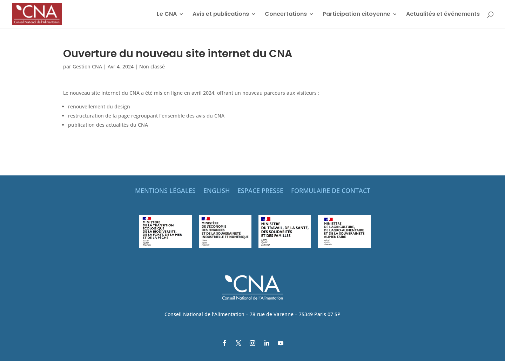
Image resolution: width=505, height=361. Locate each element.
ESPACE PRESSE (260, 191)
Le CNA (167, 15)
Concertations (286, 15)
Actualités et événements (443, 15)
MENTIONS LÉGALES (165, 191)
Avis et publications (221, 15)
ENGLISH (216, 191)
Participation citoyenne (356, 15)
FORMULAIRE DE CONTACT (330, 191)
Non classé (152, 66)
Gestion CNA (87, 66)
